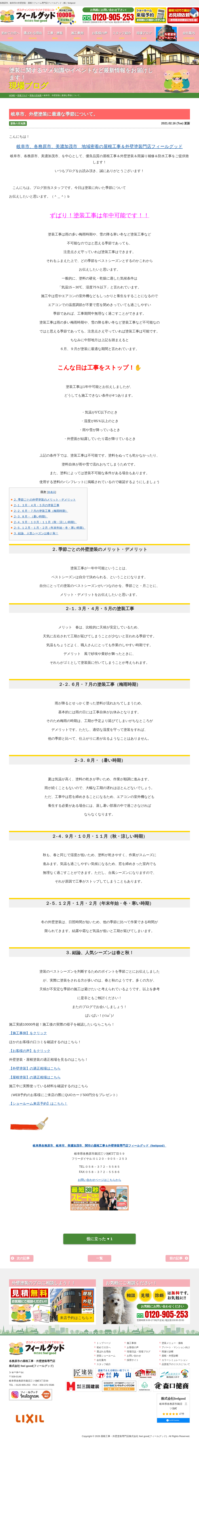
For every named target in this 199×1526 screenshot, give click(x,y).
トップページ (104, 1343)
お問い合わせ (134, 1355)
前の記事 (176, 1258)
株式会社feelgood (173, 1398)
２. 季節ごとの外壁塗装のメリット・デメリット (44, 499)
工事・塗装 (55, 35)
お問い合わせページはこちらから (99, 1179)
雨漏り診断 (167, 1351)
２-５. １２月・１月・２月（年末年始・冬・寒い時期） (49, 527)
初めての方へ (10, 35)
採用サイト (133, 1360)
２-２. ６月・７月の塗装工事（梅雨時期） (40, 510)
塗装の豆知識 (18, 123)
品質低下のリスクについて (176, 1364)
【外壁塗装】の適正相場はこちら (35, 1068)
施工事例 (77, 35)
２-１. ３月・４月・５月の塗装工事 (36, 505)
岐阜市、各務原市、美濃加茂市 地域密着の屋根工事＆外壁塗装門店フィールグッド (99, 146)
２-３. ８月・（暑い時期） (30, 516)
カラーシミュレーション (175, 1360)
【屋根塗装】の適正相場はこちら (35, 1077)
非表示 (51, 492)
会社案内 (188, 35)
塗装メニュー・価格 (172, 1343)
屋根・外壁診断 (170, 1355)
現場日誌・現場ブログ (138, 1351)
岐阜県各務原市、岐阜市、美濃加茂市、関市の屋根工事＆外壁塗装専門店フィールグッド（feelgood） (99, 1145)
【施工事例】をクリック (28, 1033)
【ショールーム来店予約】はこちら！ (38, 1103)
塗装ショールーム (106, 1355)
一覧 (99, 1258)
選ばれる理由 (32, 35)
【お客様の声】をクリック (29, 1051)
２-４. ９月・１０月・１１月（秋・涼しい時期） (45, 522)
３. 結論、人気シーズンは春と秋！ (35, 533)
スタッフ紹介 (121, 35)
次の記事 (23, 1258)
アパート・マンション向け (176, 1347)
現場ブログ (144, 35)
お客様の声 (99, 35)
